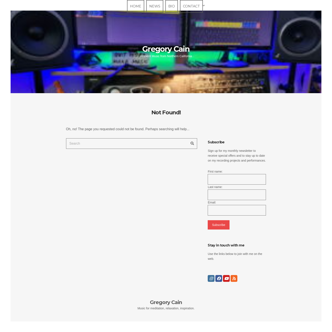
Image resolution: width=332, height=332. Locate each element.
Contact (191, 6)
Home (135, 6)
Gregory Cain (166, 49)
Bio (171, 6)
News (154, 6)
